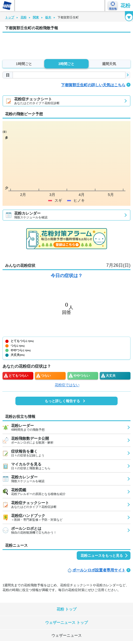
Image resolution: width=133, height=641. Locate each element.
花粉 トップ (66, 609)
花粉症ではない (67, 385)
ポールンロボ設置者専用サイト (98, 570)
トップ (9, 17)
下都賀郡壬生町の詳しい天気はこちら (93, 85)
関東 (36, 17)
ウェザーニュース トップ (66, 622)
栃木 (48, 17)
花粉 (125, 5)
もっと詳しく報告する (62, 401)
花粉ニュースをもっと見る (102, 555)
